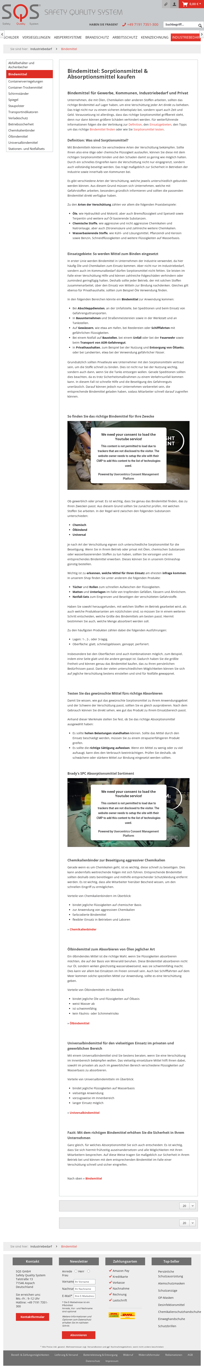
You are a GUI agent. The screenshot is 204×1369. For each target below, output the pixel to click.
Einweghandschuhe (171, 1319)
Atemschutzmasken (171, 1283)
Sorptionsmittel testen (148, 129)
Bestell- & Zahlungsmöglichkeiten (30, 1355)
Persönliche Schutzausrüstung (170, 1274)
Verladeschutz (18, 118)
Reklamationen (173, 1355)
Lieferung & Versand (66, 1355)
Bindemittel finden (102, 129)
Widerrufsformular (149, 1355)
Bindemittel (17, 74)
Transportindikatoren (23, 112)
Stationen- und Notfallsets (26, 149)
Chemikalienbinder (21, 130)
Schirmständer (18, 93)
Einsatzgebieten (160, 124)
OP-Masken (166, 1298)
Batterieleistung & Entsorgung (100, 1355)
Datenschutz (93, 1361)
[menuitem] (166, 4)
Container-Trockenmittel (25, 87)
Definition (135, 124)
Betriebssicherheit (21, 124)
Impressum (112, 1361)
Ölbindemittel (18, 136)
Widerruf (128, 1355)
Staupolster (16, 106)
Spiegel (13, 100)
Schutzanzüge (167, 1290)
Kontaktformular (32, 1317)
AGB (190, 1355)
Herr (79, 1271)
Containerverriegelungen (25, 81)
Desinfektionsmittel (171, 1305)
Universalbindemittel (23, 142)
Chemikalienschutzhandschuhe (171, 1312)
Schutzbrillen (167, 1326)
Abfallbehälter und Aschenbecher (21, 65)
